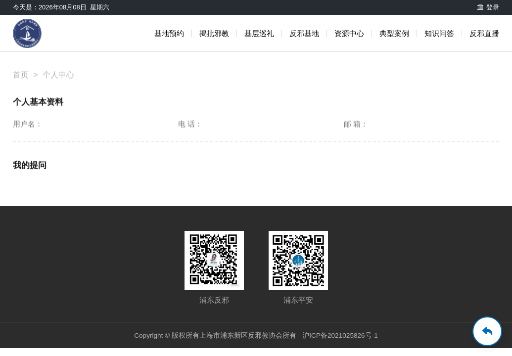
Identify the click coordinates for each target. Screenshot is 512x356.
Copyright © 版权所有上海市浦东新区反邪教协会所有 (214, 336)
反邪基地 (304, 33)
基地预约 (169, 33)
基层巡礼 (259, 33)
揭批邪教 (214, 33)
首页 (21, 80)
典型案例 (394, 33)
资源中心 (349, 33)
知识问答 (439, 33)
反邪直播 (484, 33)
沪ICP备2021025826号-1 (341, 336)
